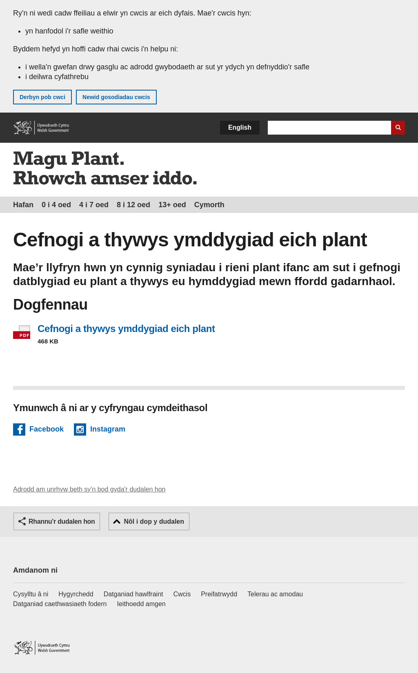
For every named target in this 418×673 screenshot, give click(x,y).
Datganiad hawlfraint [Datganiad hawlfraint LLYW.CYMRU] (133, 594)
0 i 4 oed (56, 205)
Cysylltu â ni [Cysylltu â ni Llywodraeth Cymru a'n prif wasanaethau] (30, 594)
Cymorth (209, 205)
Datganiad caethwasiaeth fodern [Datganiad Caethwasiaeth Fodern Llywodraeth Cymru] (60, 603)
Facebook (46, 430)
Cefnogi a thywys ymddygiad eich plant (126, 328)
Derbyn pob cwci (42, 97)
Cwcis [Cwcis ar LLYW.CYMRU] (182, 594)
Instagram (107, 430)
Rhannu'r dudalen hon (62, 521)
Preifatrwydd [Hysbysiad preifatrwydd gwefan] (219, 594)
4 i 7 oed (94, 205)
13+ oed (172, 205)
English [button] (239, 127)
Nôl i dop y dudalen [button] (154, 521)
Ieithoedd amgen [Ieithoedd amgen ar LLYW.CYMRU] (141, 603)
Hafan (23, 205)
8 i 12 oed (133, 205)
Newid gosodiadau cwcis (116, 97)
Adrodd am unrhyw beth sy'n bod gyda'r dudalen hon (89, 489)
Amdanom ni (35, 570)
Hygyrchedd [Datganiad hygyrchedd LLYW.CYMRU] (75, 594)
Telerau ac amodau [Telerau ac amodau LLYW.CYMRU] (275, 594)
